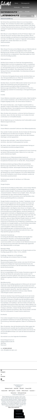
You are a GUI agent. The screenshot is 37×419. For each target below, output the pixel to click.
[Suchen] (32, 16)
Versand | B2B (28, 388)
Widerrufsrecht (25, 390)
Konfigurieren (19, 416)
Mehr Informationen (13, 407)
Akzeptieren (19, 413)
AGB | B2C (22, 388)
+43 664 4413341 (7, 348)
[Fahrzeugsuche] (25, 3)
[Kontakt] (27, 11)
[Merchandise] (26, 7)
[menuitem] (16, 3)
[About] (21, 11)
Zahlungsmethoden (22, 392)
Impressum (32, 390)
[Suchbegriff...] (27, 16)
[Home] (16, 3)
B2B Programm (12, 390)
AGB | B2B (16, 388)
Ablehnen (18, 410)
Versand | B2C (4, 390)
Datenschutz (13, 392)
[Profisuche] (17, 7)
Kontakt (18, 390)
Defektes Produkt (8, 388)
